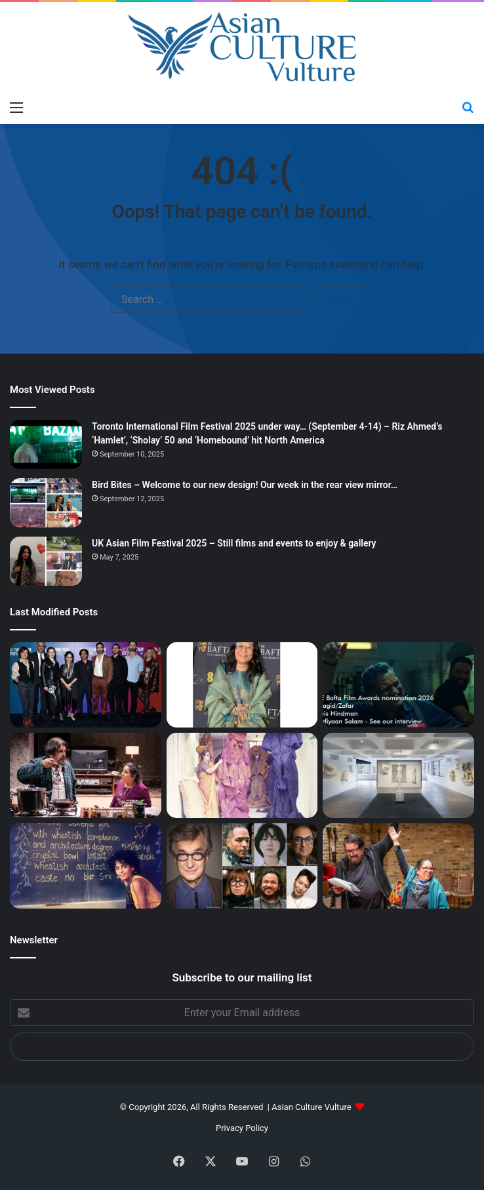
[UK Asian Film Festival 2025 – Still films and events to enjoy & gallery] (46, 561)
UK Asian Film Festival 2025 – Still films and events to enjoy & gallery (234, 543)
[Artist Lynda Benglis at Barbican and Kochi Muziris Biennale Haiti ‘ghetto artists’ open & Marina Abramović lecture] (398, 775)
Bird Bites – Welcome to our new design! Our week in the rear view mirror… (244, 485)
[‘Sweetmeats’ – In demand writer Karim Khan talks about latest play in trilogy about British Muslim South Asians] (398, 866)
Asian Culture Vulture (311, 1107)
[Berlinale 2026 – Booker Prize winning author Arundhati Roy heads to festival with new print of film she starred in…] (85, 866)
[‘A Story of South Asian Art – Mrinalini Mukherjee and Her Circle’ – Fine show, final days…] (242, 775)
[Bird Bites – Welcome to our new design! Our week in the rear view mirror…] (46, 502)
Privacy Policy (242, 1128)
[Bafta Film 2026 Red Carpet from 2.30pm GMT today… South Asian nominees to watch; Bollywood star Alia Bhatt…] (398, 685)
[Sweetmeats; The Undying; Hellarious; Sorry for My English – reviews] (85, 775)
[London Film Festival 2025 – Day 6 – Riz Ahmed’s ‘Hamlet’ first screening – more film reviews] (85, 685)
